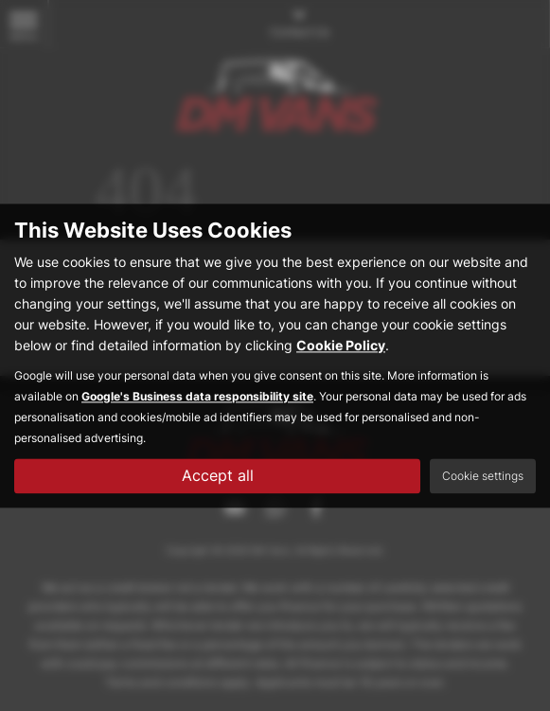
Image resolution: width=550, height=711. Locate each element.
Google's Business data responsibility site (197, 396)
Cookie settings (482, 476)
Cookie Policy (340, 345)
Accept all (218, 475)
